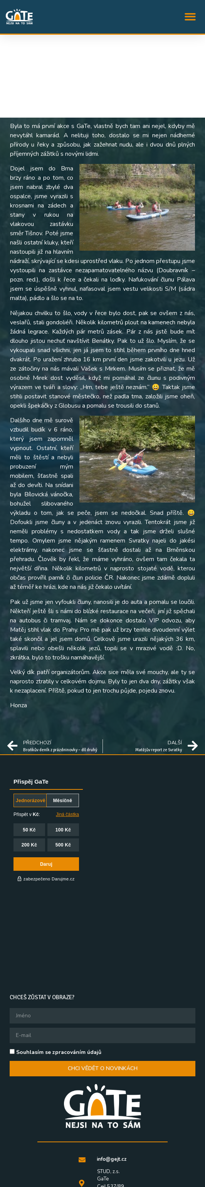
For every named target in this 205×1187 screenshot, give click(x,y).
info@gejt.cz (111, 1080)
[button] (190, 17)
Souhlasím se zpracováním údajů (58, 973)
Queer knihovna (120, 1179)
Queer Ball (75, 1179)
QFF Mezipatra (160, 1170)
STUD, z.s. (79, 1170)
